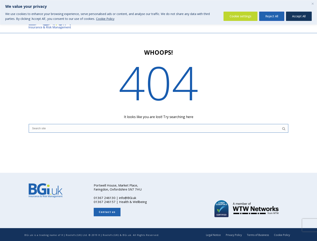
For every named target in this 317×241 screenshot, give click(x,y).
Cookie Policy (105, 19)
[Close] (312, 3)
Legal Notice (213, 235)
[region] (158, 12)
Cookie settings (240, 16)
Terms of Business (258, 235)
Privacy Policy (234, 235)
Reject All (271, 16)
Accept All (299, 16)
